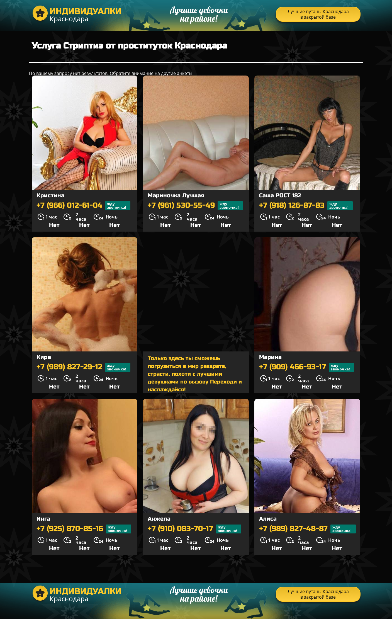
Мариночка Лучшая (176, 195)
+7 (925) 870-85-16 (83, 529)
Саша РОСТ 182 (280, 195)
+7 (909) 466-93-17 (306, 367)
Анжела (159, 518)
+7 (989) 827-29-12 (83, 367)
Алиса (268, 518)
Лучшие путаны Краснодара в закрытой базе (318, 14)
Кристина (50, 195)
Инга (43, 518)
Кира (43, 357)
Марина (270, 357)
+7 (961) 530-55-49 (195, 205)
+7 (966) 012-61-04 (83, 205)
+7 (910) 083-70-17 (194, 529)
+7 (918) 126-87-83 (306, 205)
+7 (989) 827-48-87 (307, 529)
